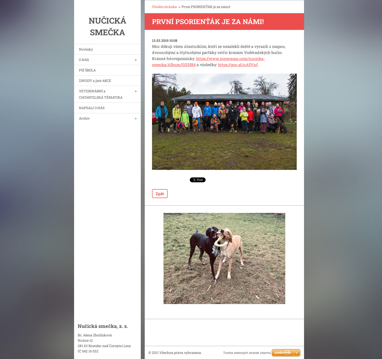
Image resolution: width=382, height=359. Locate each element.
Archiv (84, 118)
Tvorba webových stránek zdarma (247, 353)
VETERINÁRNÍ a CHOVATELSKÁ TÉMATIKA (101, 94)
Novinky (86, 49)
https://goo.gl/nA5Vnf (238, 64)
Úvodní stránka (164, 6)
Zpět (160, 193)
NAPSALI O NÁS (92, 107)
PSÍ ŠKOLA (87, 70)
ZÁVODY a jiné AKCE (95, 80)
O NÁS (84, 59)
